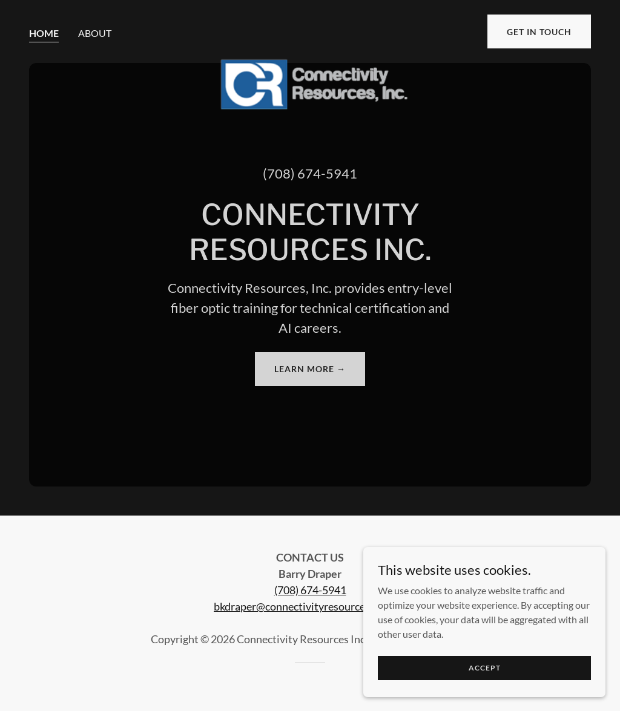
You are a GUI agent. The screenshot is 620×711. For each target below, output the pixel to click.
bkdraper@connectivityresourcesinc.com (310, 606)
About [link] (94, 33)
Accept (485, 667)
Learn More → (310, 369)
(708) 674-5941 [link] (310, 173)
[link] (310, 29)
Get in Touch (539, 32)
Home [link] (44, 33)
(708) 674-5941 (310, 590)
